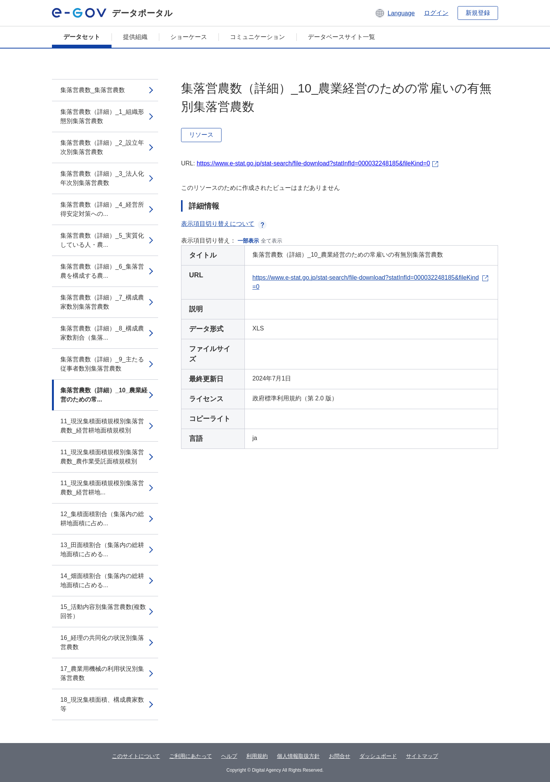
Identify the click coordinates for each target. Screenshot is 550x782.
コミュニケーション (257, 37)
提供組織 (135, 37)
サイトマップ (422, 756)
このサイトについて (136, 756)
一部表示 (248, 241)
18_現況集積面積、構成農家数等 (102, 704)
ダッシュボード (378, 756)
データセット (81, 37)
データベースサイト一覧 (341, 37)
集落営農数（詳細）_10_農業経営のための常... (103, 395)
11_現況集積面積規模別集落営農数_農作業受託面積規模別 (102, 457)
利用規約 (257, 756)
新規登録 (478, 13)
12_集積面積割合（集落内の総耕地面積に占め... (102, 518)
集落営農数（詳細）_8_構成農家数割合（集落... (102, 333)
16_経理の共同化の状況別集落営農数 (102, 642)
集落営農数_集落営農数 (92, 90)
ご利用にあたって (190, 756)
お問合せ (339, 756)
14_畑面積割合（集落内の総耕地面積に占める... (102, 580)
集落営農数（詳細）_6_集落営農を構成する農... (102, 271)
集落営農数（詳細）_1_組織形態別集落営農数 (102, 116)
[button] (395, 13)
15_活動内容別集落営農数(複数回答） (103, 611)
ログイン (436, 13)
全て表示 (271, 241)
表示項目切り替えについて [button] (224, 223)
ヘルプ (229, 756)
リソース (201, 134)
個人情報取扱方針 (298, 756)
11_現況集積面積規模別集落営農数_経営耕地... (102, 487)
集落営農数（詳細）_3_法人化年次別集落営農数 (102, 178)
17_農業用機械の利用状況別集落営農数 (102, 673)
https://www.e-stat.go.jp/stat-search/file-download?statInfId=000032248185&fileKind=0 (313, 163)
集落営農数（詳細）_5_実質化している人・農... (102, 240)
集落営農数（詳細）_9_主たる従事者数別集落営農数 (102, 364)
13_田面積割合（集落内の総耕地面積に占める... (102, 549)
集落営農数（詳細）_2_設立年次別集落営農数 (102, 147)
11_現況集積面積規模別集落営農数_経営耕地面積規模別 (102, 426)
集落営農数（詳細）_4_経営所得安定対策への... (102, 209)
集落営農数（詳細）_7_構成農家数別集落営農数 (102, 302)
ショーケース (188, 37)
